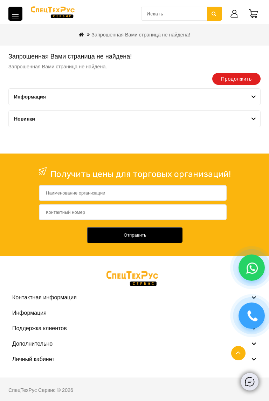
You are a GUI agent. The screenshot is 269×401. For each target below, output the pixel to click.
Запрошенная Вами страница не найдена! (140, 35)
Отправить (135, 235)
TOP (238, 353)
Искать (214, 13)
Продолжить (236, 79)
